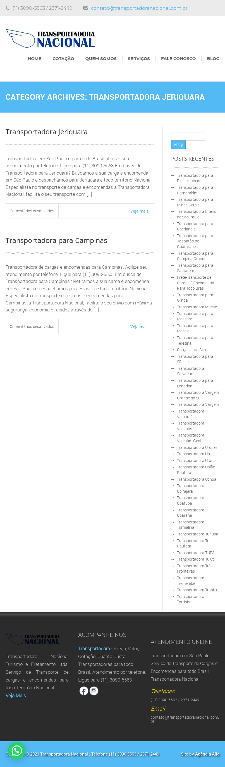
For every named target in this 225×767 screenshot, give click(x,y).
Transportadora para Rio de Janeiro (195, 178)
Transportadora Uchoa (196, 479)
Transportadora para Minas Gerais (195, 202)
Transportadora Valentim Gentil (190, 437)
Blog (213, 58)
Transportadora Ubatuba (190, 500)
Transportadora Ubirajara (190, 488)
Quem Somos (101, 58)
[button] (10, 753)
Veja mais (139, 211)
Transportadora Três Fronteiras (194, 568)
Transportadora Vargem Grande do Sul (198, 395)
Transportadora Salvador (190, 371)
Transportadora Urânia (197, 460)
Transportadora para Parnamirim (195, 190)
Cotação (63, 58)
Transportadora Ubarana (190, 512)
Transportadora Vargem (198, 404)
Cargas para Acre (192, 349)
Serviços (139, 58)
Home (34, 58)
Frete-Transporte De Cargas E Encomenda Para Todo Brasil (195, 283)
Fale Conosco (178, 58)
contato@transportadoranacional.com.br (139, 8)
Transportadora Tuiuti (196, 559)
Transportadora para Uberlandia (195, 226)
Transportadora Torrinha (190, 599)
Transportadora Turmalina (190, 524)
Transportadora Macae (197, 306)
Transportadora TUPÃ (196, 552)
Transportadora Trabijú (197, 589)
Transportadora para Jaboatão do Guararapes (195, 241)
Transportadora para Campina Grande (195, 256)
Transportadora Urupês (197, 447)
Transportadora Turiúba (197, 534)
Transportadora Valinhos (190, 425)
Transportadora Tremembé (190, 580)
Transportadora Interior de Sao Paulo (197, 214)
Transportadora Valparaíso (190, 413)
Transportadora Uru (194, 453)
